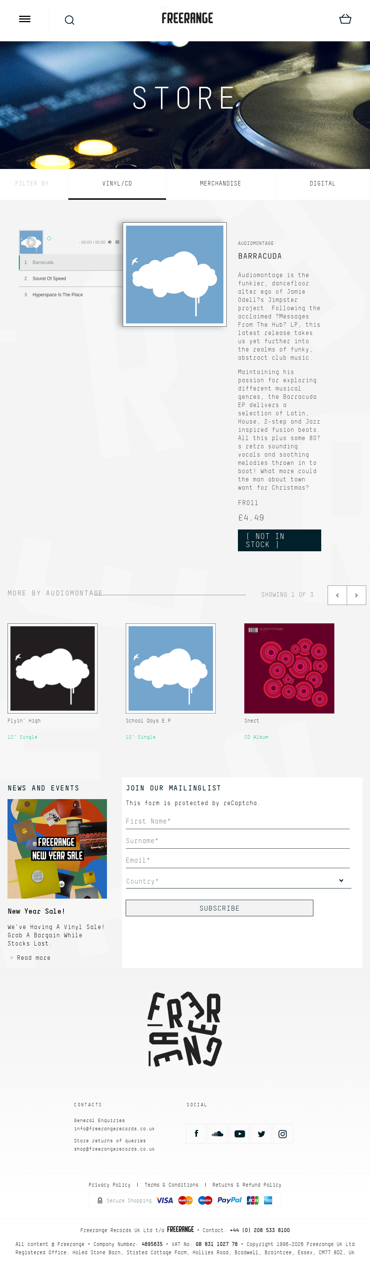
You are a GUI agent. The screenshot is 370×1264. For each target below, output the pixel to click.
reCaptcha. (242, 803)
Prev (337, 595)
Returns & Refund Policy (246, 1185)
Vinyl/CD (117, 183)
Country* (142, 881)
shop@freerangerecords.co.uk (114, 1149)
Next (356, 595)
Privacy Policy (110, 1185)
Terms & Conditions (171, 1185)
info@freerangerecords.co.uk (114, 1128)
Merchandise (220, 183)
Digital (323, 183)
